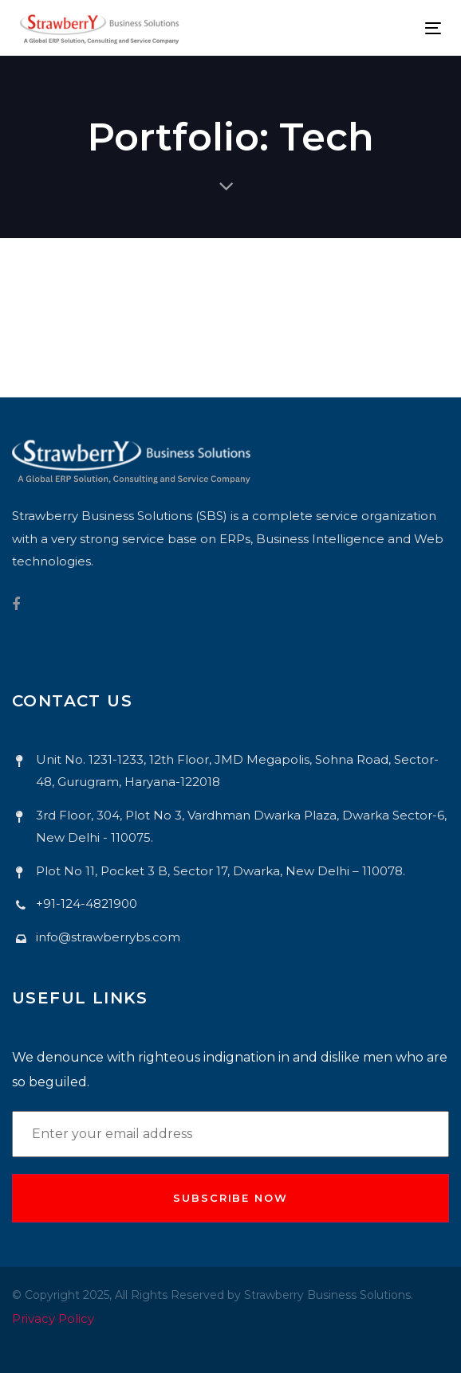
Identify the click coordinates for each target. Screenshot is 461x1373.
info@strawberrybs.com (108, 937)
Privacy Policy (53, 1318)
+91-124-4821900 (86, 903)
